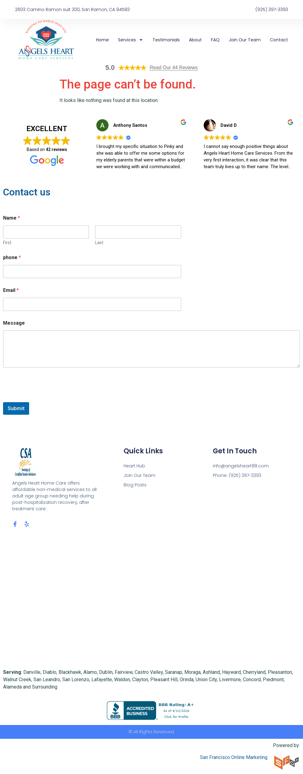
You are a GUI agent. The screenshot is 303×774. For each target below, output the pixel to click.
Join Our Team (245, 40)
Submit (16, 408)
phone (12, 257)
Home (102, 40)
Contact (279, 40)
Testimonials (166, 40)
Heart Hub (134, 466)
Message (14, 323)
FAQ (215, 40)
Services (130, 40)
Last (99, 242)
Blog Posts (135, 485)
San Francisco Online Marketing (233, 757)
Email (11, 290)
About (195, 40)
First (7, 242)
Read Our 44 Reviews (174, 67)
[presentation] (49, 398)
